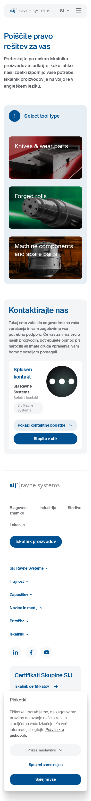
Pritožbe (20, 621)
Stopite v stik (46, 438)
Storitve (74, 507)
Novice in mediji (27, 608)
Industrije (48, 507)
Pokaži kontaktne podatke (46, 425)
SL (65, 11)
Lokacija (17, 524)
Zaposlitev (22, 595)
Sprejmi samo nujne (46, 764)
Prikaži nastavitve (45, 750)
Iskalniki (20, 634)
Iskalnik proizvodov (36, 541)
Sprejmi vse (45, 779)
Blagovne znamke (18, 510)
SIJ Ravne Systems (30, 568)
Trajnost (20, 582)
